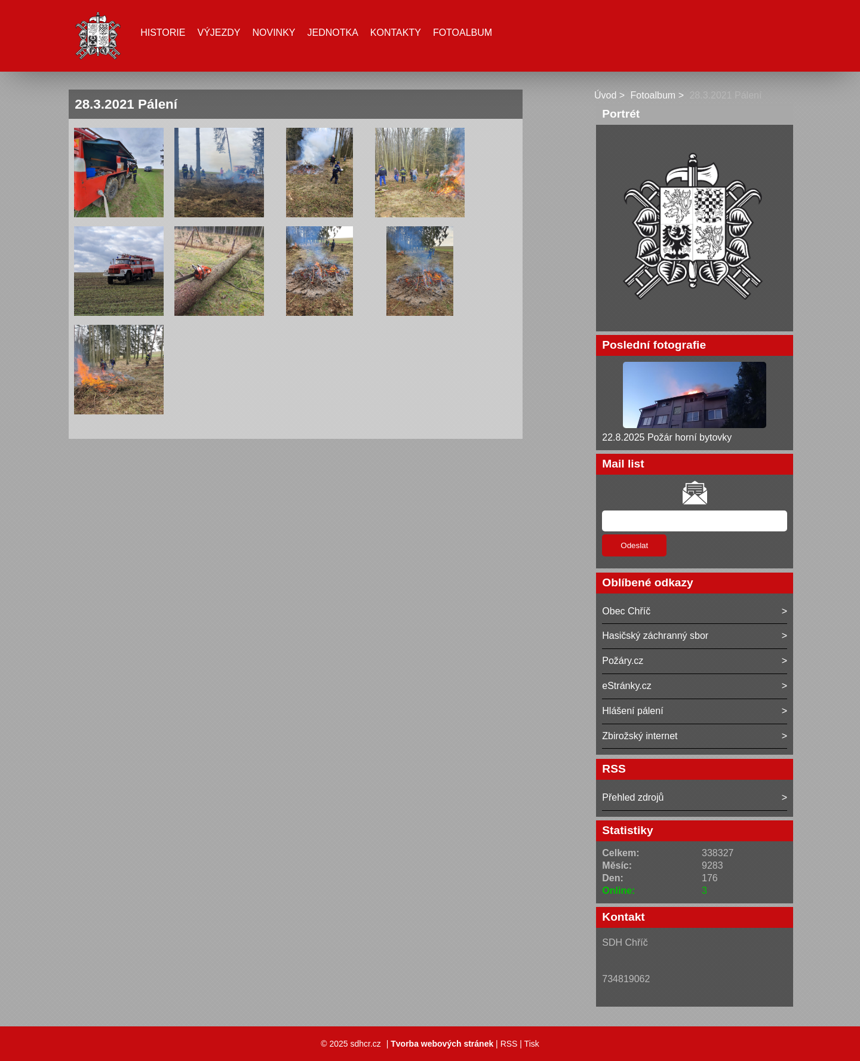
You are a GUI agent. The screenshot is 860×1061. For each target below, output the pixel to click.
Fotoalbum (462, 32)
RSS (509, 1043)
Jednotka (333, 32)
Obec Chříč (626, 611)
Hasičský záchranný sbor (655, 636)
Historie (162, 32)
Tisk (531, 1043)
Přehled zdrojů (633, 797)
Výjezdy (218, 32)
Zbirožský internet (639, 736)
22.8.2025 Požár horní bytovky (667, 437)
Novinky (273, 32)
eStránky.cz (626, 686)
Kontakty (395, 32)
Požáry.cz (622, 661)
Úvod (605, 95)
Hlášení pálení (632, 711)
